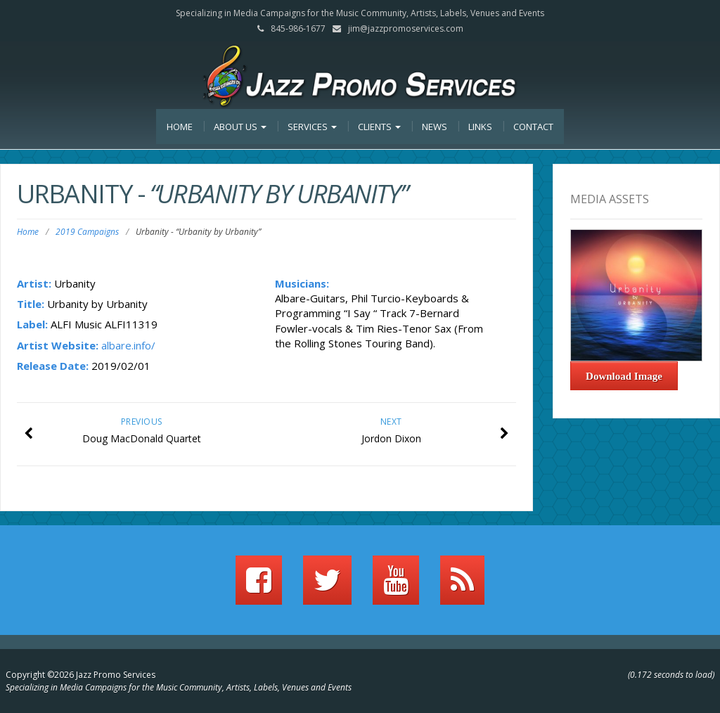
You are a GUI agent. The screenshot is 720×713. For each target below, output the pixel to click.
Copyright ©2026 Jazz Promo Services (80, 675)
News (434, 126)
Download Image (624, 376)
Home (180, 126)
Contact (533, 126)
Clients (379, 126)
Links (480, 126)
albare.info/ (128, 345)
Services (312, 126)
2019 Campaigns (87, 232)
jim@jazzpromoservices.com (405, 28)
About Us (240, 126)
